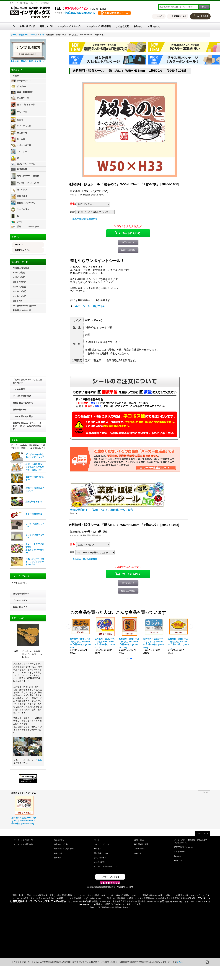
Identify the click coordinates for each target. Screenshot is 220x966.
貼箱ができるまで (34, 501)
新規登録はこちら (178, 16)
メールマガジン (20, 600)
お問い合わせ (128, 242)
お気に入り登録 (128, 250)
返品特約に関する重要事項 (84, 219)
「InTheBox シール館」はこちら (125, 904)
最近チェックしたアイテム (64, 849)
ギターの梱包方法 (34, 514)
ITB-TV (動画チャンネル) (183, 847)
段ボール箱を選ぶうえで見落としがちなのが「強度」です (35, 467)
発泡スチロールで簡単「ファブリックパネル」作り (35, 562)
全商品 (16, 76)
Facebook (178, 860)
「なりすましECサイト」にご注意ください (27, 381)
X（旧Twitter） (180, 852)
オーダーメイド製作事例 (23, 844)
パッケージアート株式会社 (79, 901)
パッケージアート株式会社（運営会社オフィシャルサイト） (190, 841)
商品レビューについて (23, 403)
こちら (39, 760)
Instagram (178, 856)
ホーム (96, 840)
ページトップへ (204, 833)
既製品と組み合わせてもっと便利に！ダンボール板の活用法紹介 (27, 426)
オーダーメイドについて (23, 840)
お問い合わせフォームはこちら (174, 901)
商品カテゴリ (59, 840)
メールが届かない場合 (23, 416)
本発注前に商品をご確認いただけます (27, 61)
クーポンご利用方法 (22, 396)
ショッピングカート (102, 844)
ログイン (160, 16)
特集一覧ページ (20, 409)
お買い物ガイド (20, 607)
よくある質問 (19, 389)
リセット (205, 792)
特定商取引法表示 (21, 593)
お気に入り (58, 853)
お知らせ (137, 853)
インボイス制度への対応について (107, 866)
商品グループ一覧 (61, 844)
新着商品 (57, 858)
